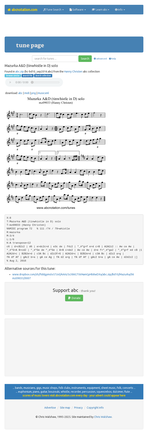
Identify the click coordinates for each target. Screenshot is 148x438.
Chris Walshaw (103, 416)
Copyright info (95, 407)
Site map (65, 407)
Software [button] (78, 9)
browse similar (13, 75)
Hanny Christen (73, 71)
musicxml (43, 93)
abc (20, 93)
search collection (43, 75)
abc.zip (19, 71)
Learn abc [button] (100, 9)
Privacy (78, 407)
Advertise (50, 407)
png (33, 93)
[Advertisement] (75, 27)
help (112, 58)
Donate (74, 298)
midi (26, 93)
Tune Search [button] (53, 9)
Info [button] (120, 9)
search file (27, 75)
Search (85, 58)
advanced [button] (100, 58)
